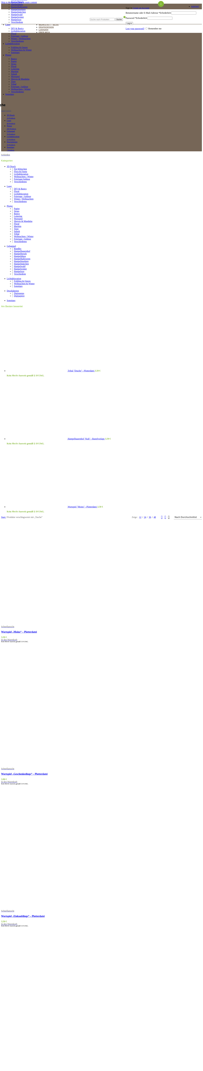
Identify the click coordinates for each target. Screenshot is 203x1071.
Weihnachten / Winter (21, 89)
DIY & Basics (17, 28)
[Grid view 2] (162, 517)
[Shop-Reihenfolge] (188, 517)
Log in (129, 23)
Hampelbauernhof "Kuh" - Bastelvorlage (86, 439)
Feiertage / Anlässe (19, 36)
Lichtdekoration (18, 31)
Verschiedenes (17, 41)
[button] (9, 639)
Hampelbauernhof (22, 251)
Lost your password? (135, 28)
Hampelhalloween (19, 7)
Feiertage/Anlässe (22, 179)
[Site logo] (25, 20)
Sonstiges (15, 52)
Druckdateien (13, 291)
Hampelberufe (17, 2)
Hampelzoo (19, 271)
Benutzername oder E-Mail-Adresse (148, 13)
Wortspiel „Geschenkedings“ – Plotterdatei (24, 774)
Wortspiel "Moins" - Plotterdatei (82, 507)
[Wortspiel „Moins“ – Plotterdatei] (31, 583)
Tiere (13, 81)
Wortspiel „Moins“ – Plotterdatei (19, 631)
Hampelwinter (20, 269)
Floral (13, 33)
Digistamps (19, 293)
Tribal (13, 84)
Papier (14, 61)
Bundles (17, 248)
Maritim (14, 71)
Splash (14, 74)
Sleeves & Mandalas (20, 79)
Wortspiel (15, 76)
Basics (14, 59)
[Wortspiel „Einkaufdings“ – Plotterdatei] (31, 847)
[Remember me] (146, 28)
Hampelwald (19, 266)
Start (3, 517)
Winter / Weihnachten (21, 38)
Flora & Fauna (20, 171)
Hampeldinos (17, 4)
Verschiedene (17, 22)
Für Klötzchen (20, 169)
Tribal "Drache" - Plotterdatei (81, 371)
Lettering (15, 69)
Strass (13, 64)
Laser (9, 186)
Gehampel (11, 246)
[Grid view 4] (169, 517)
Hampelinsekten (18, 9)
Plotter (10, 206)
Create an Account (141, 8)
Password (136, 18)
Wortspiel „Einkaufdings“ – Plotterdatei (23, 916)
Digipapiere (19, 296)
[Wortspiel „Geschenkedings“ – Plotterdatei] (31, 705)
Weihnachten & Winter (21, 50)
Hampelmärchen (21, 264)
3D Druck (11, 166)
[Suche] (106, 15)
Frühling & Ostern (19, 47)
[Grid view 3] (165, 517)
